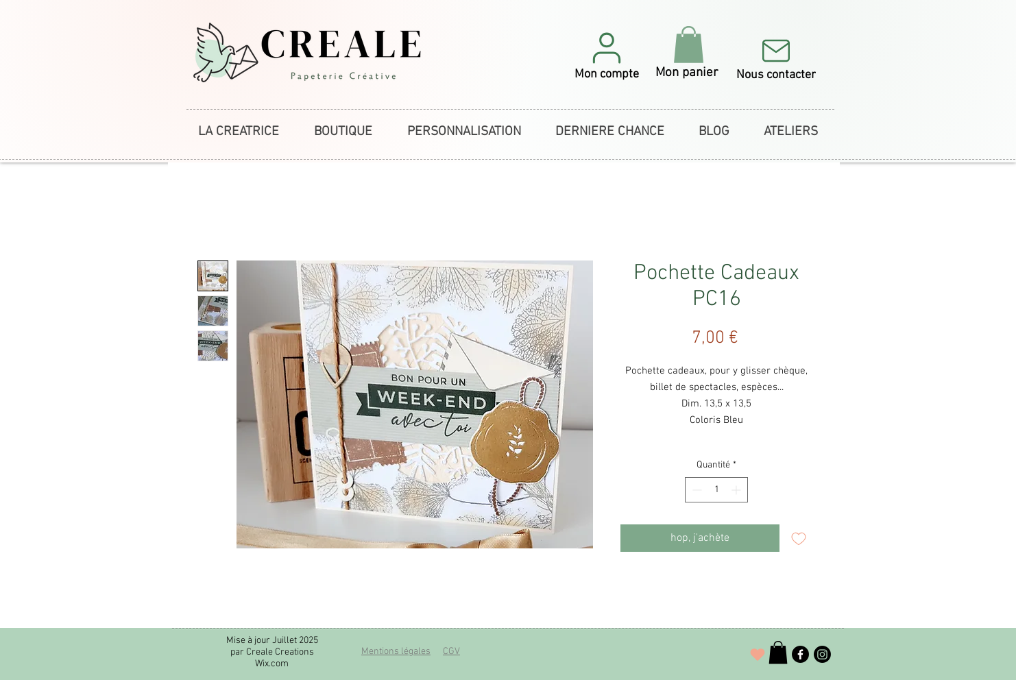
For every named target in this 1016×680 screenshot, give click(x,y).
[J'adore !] (757, 654)
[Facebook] (800, 654)
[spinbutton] (716, 490)
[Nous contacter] (776, 57)
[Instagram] (822, 654)
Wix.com (272, 664)
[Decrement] (695, 490)
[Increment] (737, 490)
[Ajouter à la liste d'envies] (798, 538)
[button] (606, 55)
